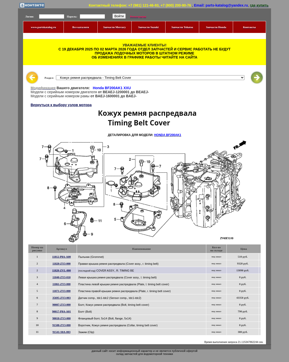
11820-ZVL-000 (61, 270)
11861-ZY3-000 (61, 283)
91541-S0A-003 (62, 331)
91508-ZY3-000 (61, 325)
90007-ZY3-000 (61, 304)
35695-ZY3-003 (61, 297)
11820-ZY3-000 (61, 263)
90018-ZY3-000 (61, 318)
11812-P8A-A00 (61, 256)
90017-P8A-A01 (61, 311)
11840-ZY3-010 (61, 277)
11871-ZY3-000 (61, 290)
